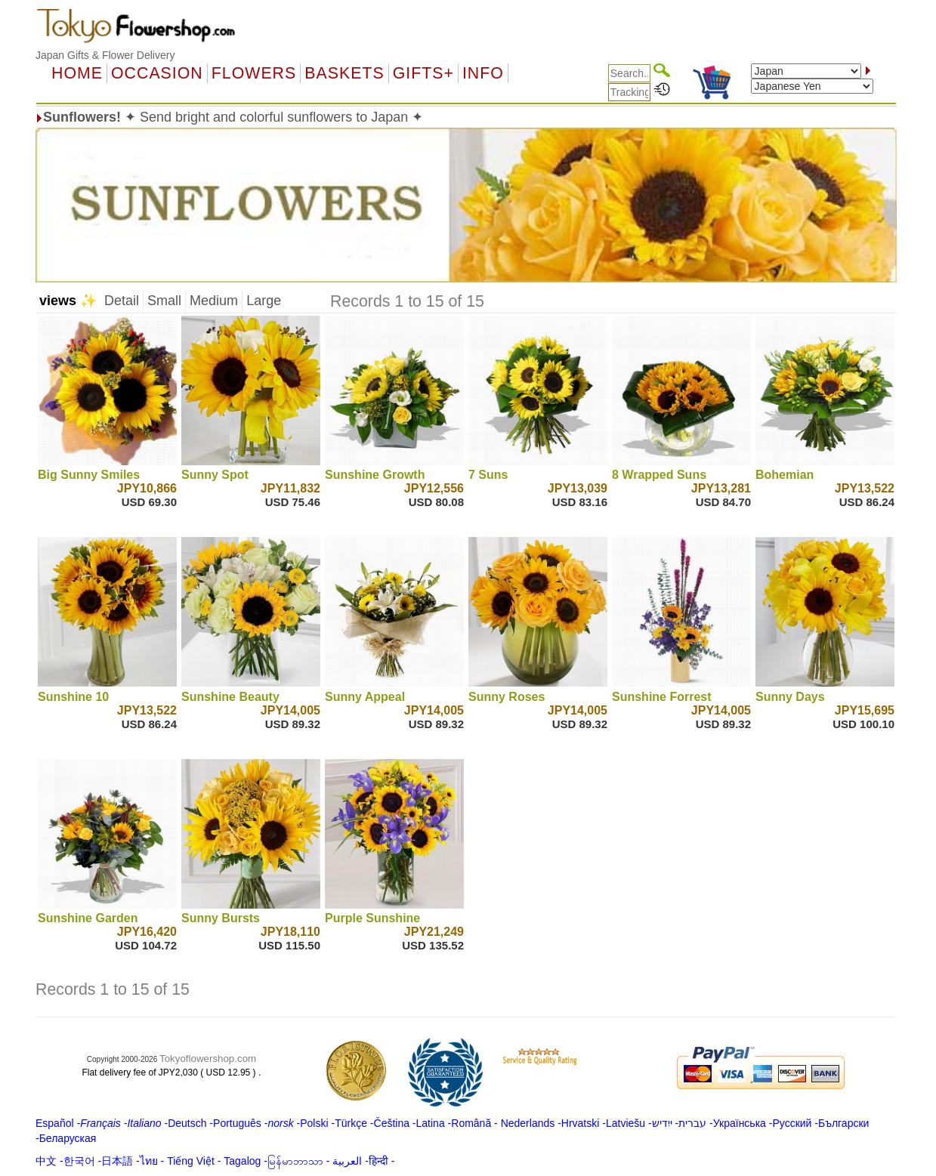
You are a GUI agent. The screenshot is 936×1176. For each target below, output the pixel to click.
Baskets (344, 73)
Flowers (254, 73)
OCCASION (157, 73)
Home (77, 73)
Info (483, 73)
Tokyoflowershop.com (207, 1058)
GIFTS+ (423, 73)
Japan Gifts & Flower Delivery (105, 55)
